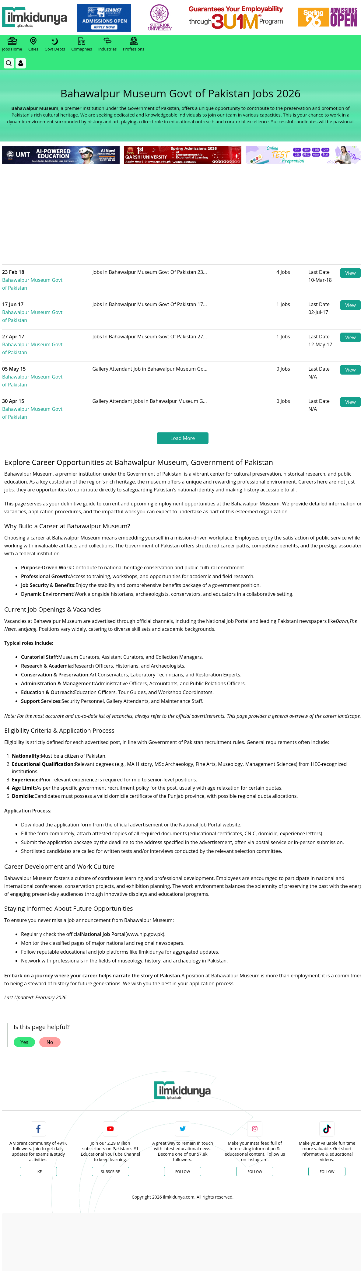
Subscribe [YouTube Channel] (110, 1132)
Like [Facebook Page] (38, 1132)
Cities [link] (33, 44)
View (350, 273)
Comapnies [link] (81, 44)
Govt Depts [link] (54, 44)
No (50, 1002)
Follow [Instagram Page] (254, 1132)
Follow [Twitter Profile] (182, 1132)
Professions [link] (133, 44)
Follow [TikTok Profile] (327, 1132)
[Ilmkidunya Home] (35, 17)
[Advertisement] (183, 210)
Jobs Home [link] (12, 44)
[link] (105, 18)
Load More (182, 398)
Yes (24, 1002)
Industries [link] (107, 44)
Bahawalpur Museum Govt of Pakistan (52, 276)
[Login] (21, 63)
